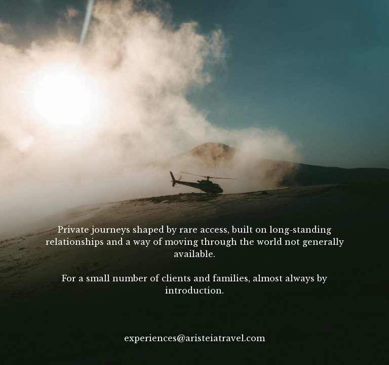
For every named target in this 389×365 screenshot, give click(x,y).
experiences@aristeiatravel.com (194, 338)
